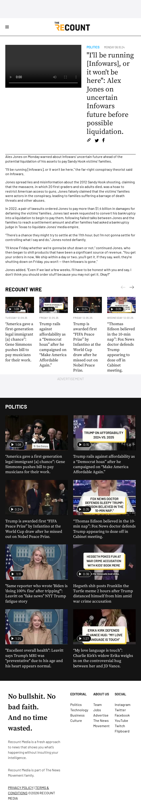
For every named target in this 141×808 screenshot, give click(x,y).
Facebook (122, 715)
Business (77, 715)
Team (97, 704)
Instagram (122, 704)
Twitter (120, 710)
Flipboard (122, 731)
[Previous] (132, 288)
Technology (79, 710)
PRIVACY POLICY (20, 787)
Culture (76, 720)
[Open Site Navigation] (7, 27)
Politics (93, 47)
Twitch (120, 726)
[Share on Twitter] (97, 141)
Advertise (101, 715)
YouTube (121, 720)
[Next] (123, 288)
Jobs (97, 710)
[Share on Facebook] (103, 141)
